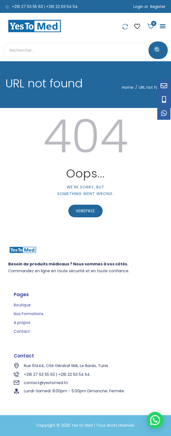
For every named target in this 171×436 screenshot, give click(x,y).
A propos (22, 322)
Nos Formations (28, 313)
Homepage (85, 211)
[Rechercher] (158, 50)
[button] (163, 26)
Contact (22, 331)
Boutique (22, 305)
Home (127, 87)
